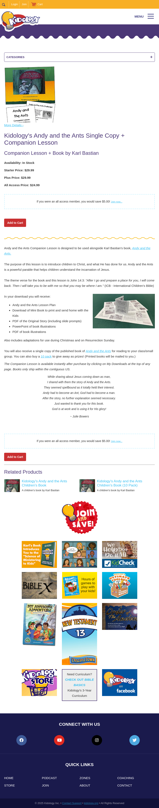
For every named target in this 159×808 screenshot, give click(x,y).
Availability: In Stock (19, 162)
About (85, 785)
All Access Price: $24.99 (22, 185)
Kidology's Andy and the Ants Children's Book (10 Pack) (119, 483)
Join (24, 4)
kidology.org (91, 803)
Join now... (116, 201)
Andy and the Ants (98, 351)
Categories (79, 57)
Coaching (125, 778)
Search (5, 4)
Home (8, 778)
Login (14, 4)
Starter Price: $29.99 (19, 170)
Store (9, 785)
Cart (40, 4)
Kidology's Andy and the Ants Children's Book (44, 483)
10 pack (46, 356)
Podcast (49, 778)
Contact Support (72, 803)
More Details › (13, 125)
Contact (124, 785)
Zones (85, 778)
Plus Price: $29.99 (17, 177)
